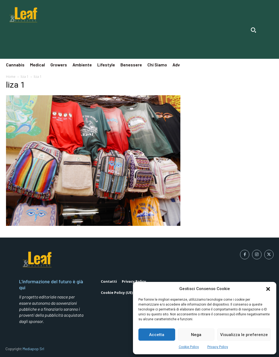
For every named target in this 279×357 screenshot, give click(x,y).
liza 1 (25, 76)
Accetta (156, 334)
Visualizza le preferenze (244, 334)
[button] (268, 289)
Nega (196, 334)
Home (11, 76)
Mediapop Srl (33, 348)
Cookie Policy (189, 347)
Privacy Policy (217, 347)
